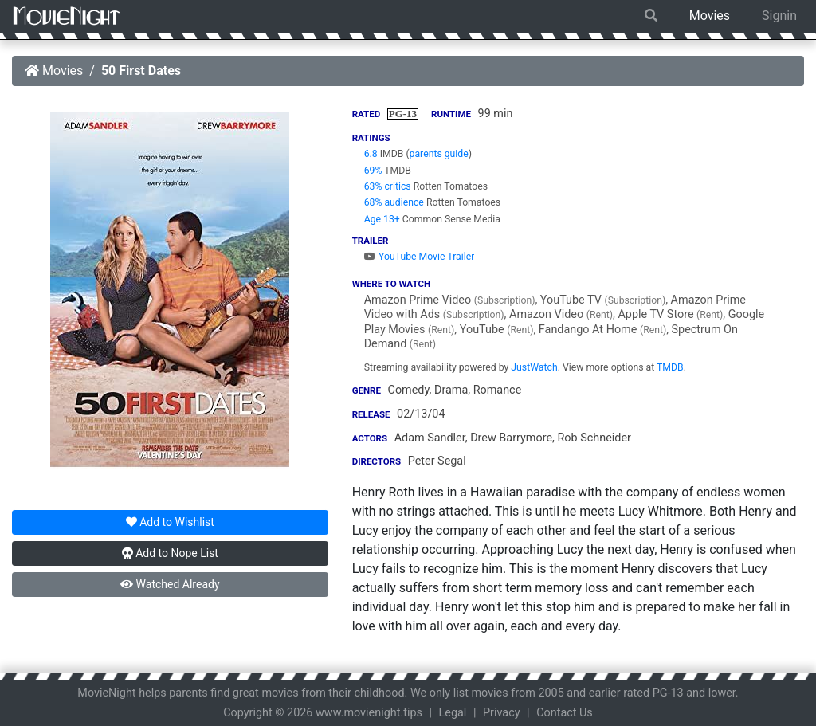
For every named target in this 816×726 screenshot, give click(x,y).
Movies (709, 15)
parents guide (439, 153)
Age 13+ (382, 219)
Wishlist (170, 522)
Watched (169, 584)
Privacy (501, 713)
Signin (779, 15)
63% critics (387, 186)
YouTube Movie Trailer (419, 256)
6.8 (371, 153)
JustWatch (534, 367)
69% (373, 170)
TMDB (670, 367)
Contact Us (564, 713)
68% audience (394, 202)
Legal (453, 713)
